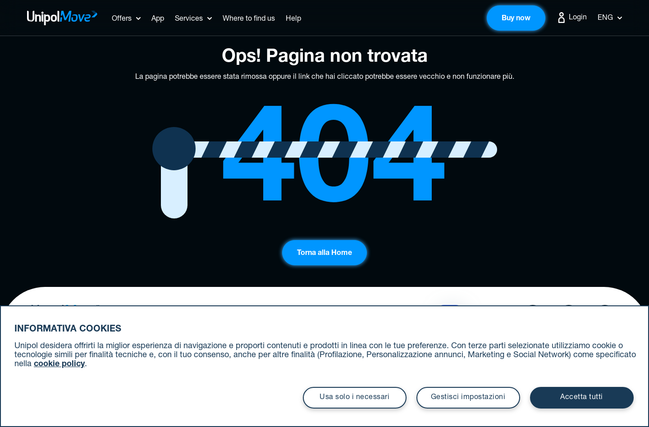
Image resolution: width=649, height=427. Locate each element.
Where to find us (249, 19)
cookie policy (59, 364)
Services (189, 19)
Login (571, 17)
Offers (122, 19)
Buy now (516, 19)
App (157, 19)
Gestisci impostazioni (468, 397)
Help (293, 19)
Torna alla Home (324, 253)
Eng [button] (610, 18)
